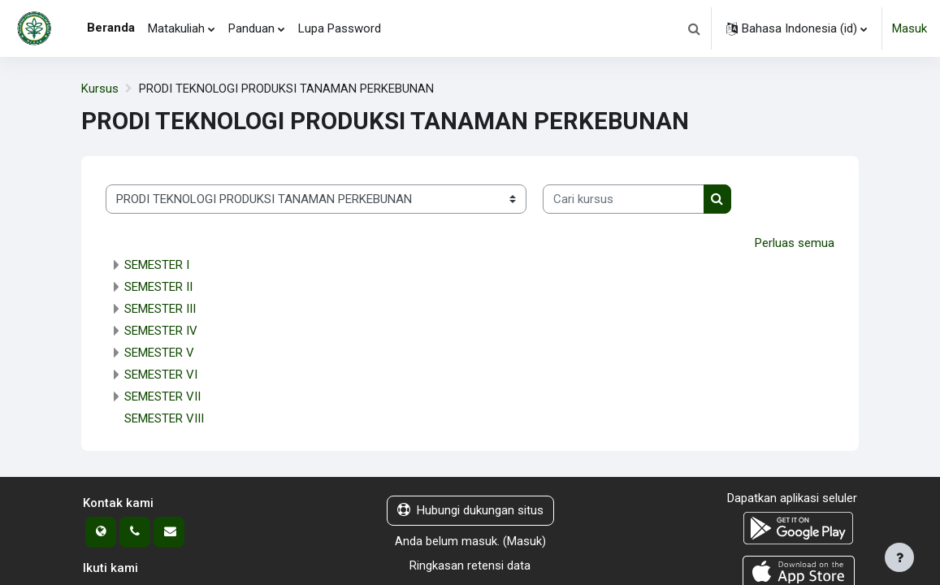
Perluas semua (794, 243)
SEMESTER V (159, 353)
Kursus (100, 88)
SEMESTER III (160, 309)
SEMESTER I (156, 265)
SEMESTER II (158, 287)
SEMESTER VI (160, 375)
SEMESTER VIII (164, 419)
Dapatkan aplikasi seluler (792, 499)
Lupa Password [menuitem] (339, 28)
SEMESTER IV (160, 331)
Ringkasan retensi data (470, 566)
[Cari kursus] (623, 199)
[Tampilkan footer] (899, 557)
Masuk (909, 28)
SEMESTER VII (162, 397)
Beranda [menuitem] (111, 27)
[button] (694, 28)
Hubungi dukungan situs (470, 511)
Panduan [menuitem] (251, 28)
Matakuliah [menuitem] (176, 28)
